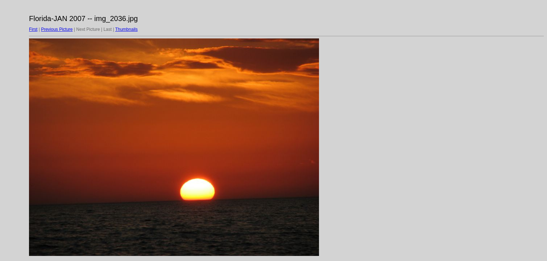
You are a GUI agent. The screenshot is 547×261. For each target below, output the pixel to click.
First (33, 29)
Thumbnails (126, 29)
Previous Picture (56, 29)
